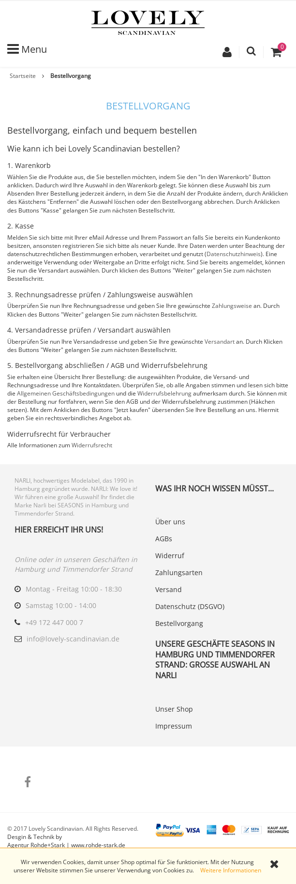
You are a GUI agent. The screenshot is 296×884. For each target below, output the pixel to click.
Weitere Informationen (230, 870)
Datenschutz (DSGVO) (189, 606)
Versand (168, 589)
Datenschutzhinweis (234, 254)
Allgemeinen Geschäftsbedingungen (66, 393)
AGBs (163, 538)
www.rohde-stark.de (98, 845)
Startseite (23, 76)
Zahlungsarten (179, 572)
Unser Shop (174, 709)
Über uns (170, 521)
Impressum (173, 726)
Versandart (220, 341)
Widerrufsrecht (92, 445)
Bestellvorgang (179, 623)
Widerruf (169, 555)
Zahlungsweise (232, 306)
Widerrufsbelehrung (164, 393)
